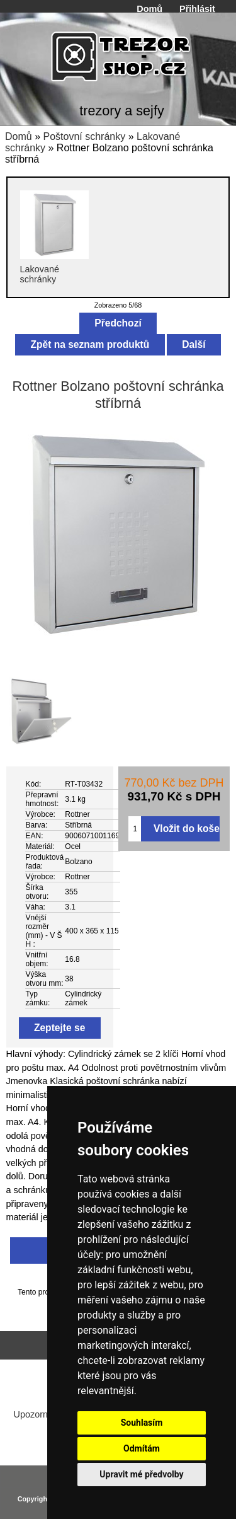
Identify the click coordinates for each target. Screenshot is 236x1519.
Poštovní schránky (84, 136)
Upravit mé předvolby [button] (141, 1474)
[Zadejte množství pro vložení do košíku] (134, 828)
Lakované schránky (54, 269)
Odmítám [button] (141, 1448)
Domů (149, 9)
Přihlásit (197, 9)
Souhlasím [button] (142, 1423)
